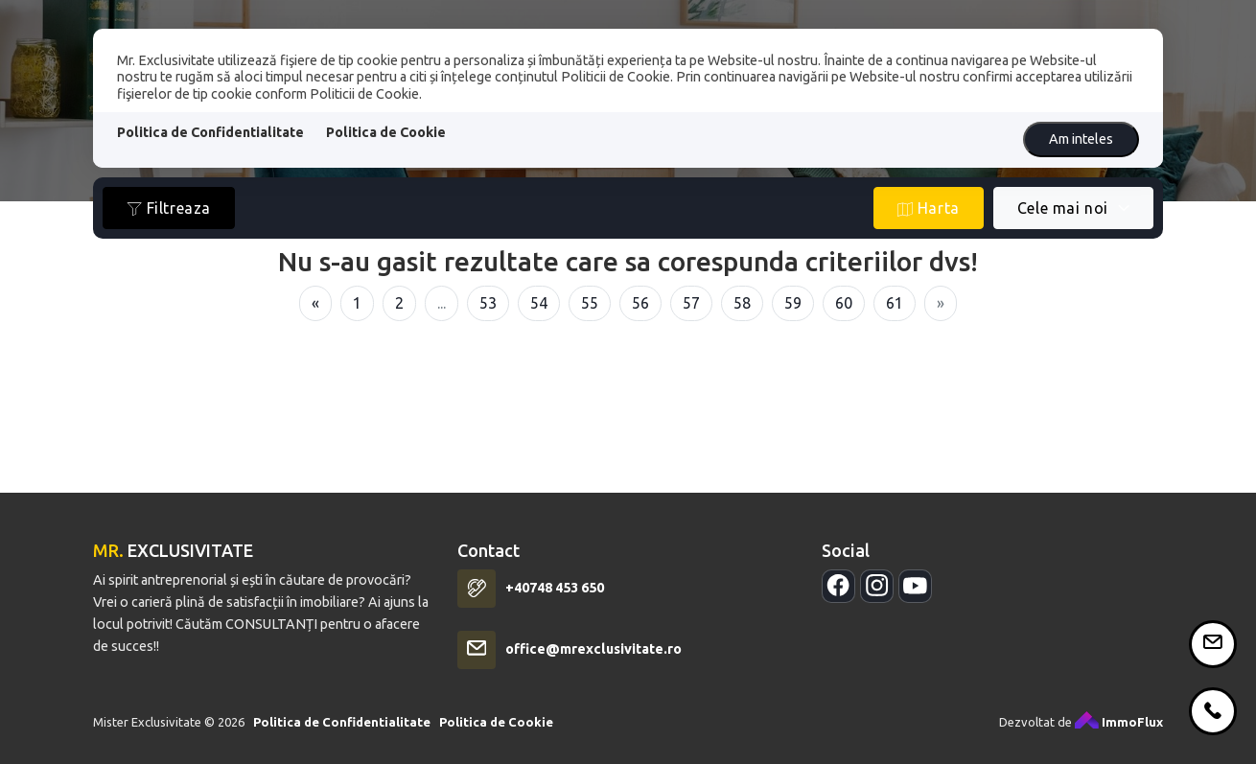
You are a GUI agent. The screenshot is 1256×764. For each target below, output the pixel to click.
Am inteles (1081, 139)
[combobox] (1073, 208)
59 (793, 303)
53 (488, 303)
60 (843, 303)
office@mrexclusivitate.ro (593, 657)
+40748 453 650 (554, 596)
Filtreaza (169, 208)
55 (589, 303)
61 (894, 303)
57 (691, 303)
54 (538, 303)
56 (640, 303)
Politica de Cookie (386, 132)
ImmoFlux (1119, 729)
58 (742, 303)
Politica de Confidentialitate (210, 132)
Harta (928, 208)
